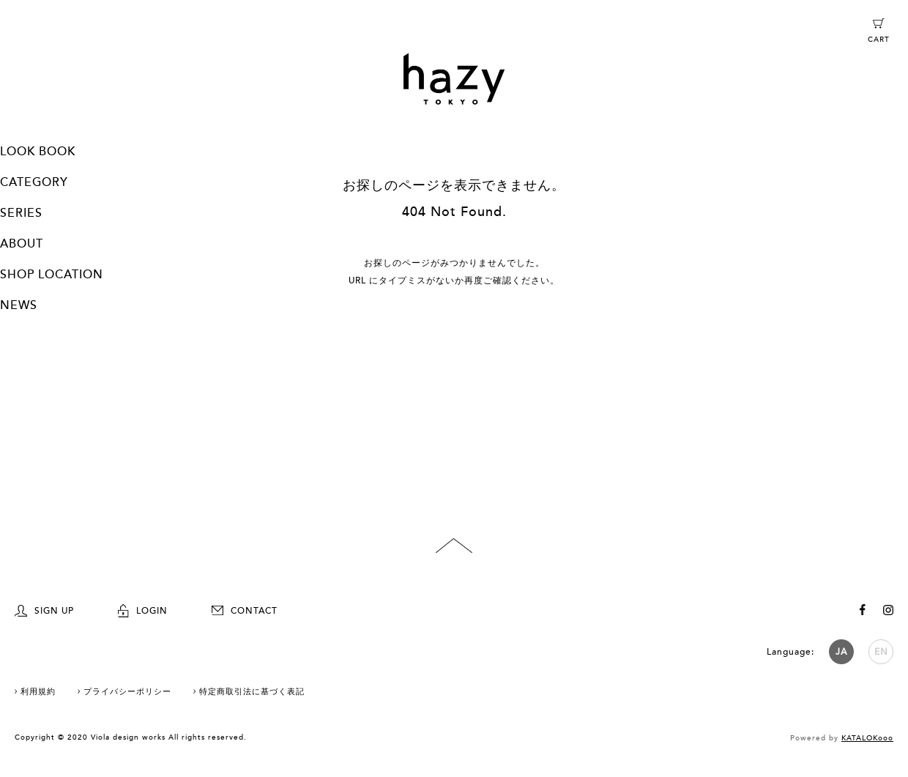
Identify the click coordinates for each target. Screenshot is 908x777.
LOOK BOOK (37, 151)
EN (881, 652)
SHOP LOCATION (51, 274)
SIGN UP (44, 611)
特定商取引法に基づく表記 (252, 691)
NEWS (18, 305)
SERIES (21, 213)
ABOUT (21, 244)
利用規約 (38, 691)
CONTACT (245, 611)
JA (841, 652)
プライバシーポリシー (127, 691)
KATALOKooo (867, 738)
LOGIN (143, 610)
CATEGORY (34, 182)
